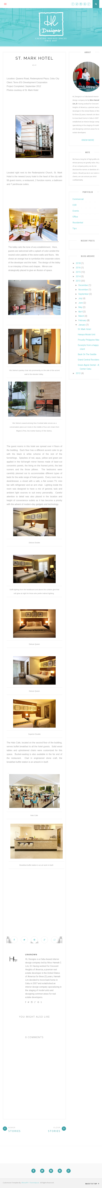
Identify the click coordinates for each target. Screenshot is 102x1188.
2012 (78, 373)
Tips (75, 228)
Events (76, 211)
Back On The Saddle (87, 354)
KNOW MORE (88, 140)
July (80, 298)
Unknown (31, 954)
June (80, 303)
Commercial (78, 199)
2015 (78, 272)
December (83, 285)
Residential (78, 222)
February (82, 320)
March (81, 316)
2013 (78, 281)
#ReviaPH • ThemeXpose (30, 1183)
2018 (78, 263)
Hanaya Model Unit (86, 334)
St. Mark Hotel (84, 329)
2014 (78, 276)
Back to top (92, 1184)
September (83, 294)
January (82, 325)
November (83, 289)
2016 (78, 267)
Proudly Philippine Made (89, 340)
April (80, 311)
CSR (74, 205)
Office (75, 216)
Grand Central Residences (90, 359)
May (80, 307)
